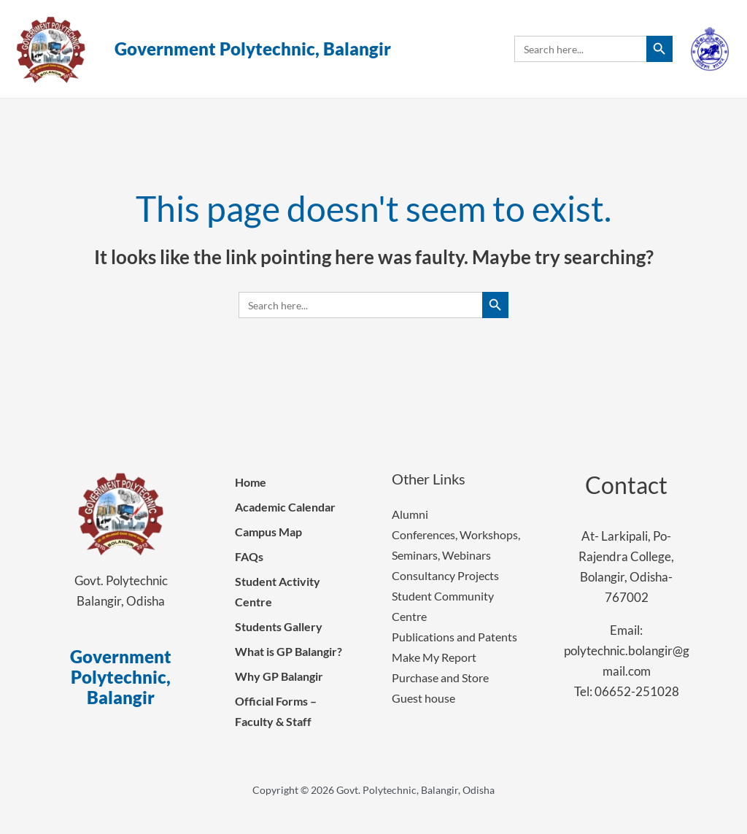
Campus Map (268, 531)
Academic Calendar (285, 507)
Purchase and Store (440, 677)
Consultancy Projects (445, 575)
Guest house (423, 698)
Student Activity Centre (277, 591)
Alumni (410, 514)
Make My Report (434, 657)
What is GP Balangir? (288, 651)
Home (250, 482)
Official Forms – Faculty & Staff (276, 711)
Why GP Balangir (279, 676)
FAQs (249, 556)
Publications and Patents (454, 637)
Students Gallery (278, 626)
